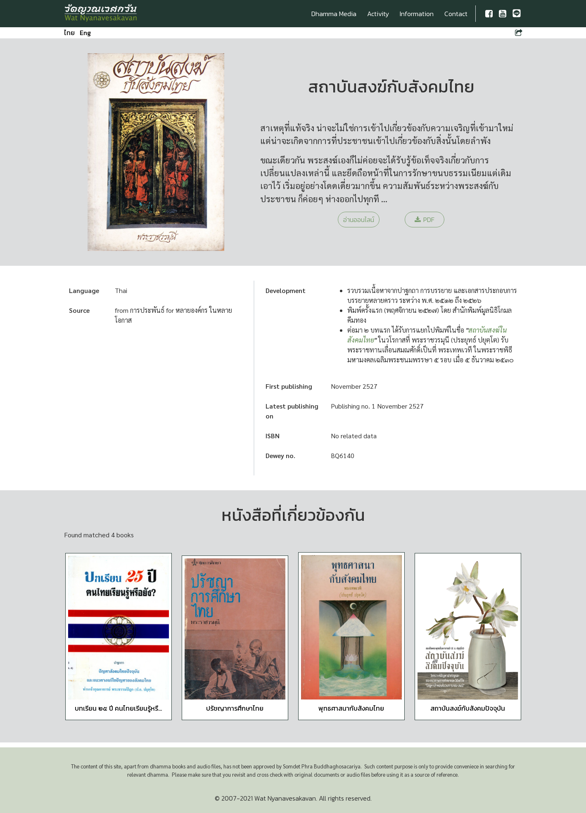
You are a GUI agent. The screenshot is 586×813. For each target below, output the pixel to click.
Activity (378, 14)
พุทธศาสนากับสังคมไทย (351, 708)
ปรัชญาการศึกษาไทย (234, 708)
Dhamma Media (333, 14)
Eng (85, 33)
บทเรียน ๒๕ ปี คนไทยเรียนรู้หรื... (118, 708)
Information (417, 14)
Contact (455, 14)
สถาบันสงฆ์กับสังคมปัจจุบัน (467, 708)
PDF (424, 220)
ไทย (69, 33)
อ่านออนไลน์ (358, 220)
